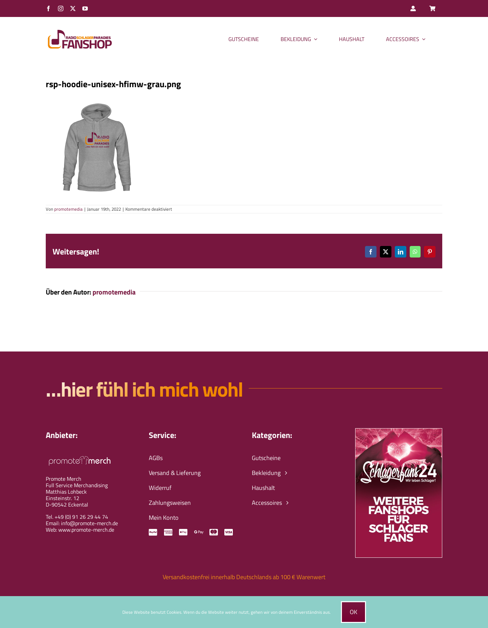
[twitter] (73, 8)
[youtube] (85, 8)
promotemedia (68, 209)
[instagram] (60, 8)
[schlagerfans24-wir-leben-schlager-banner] (398, 431)
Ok (353, 611)
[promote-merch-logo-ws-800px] (80, 455)
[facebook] (48, 8)
